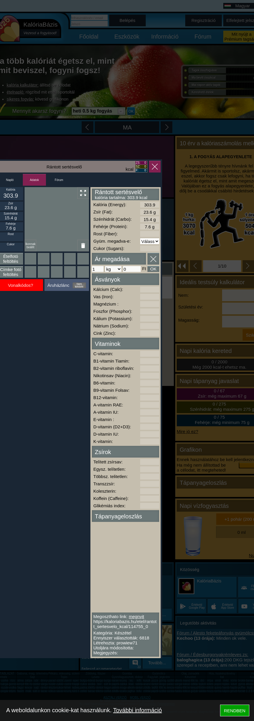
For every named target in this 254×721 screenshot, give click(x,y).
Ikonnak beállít (30, 245)
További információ (137, 710)
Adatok (34, 180)
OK (153, 268)
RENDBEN (234, 710)
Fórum (59, 180)
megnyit (136, 616)
